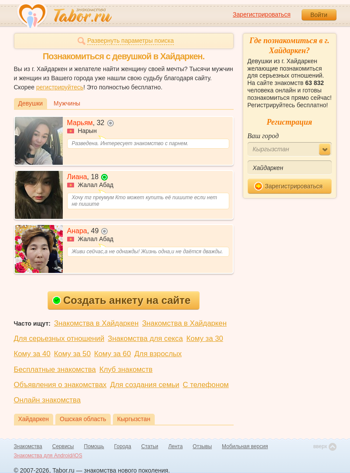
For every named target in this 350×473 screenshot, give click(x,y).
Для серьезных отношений (59, 338)
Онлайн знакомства (47, 400)
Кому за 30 (205, 338)
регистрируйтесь (59, 87)
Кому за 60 (112, 354)
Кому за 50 (72, 354)
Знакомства (28, 446)
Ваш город (263, 136)
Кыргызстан (133, 418)
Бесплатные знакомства (55, 369)
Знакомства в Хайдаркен (96, 323)
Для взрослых (158, 354)
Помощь (94, 446)
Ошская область (83, 418)
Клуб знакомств (126, 369)
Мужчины (67, 103)
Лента (175, 446)
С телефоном (205, 385)
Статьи (149, 446)
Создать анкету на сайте (121, 300)
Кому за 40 (32, 354)
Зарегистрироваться (261, 14)
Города (122, 446)
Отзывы (202, 446)
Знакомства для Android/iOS (48, 456)
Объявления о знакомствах (60, 385)
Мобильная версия (245, 446)
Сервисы (63, 446)
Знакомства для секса (145, 338)
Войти (318, 14)
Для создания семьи (144, 385)
